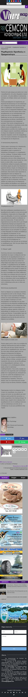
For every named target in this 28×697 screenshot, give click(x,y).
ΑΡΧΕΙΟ (23, 581)
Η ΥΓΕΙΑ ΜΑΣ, (6, 58)
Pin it (8, 442)
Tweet (8, 438)
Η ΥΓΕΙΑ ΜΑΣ (8, 47)
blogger (13, 477)
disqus (23, 477)
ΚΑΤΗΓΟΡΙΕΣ (14, 581)
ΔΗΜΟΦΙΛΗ (5, 581)
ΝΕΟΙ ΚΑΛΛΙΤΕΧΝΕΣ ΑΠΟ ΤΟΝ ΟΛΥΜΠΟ (17, 597)
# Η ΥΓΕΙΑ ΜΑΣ (9, 434)
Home (2, 47)
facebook (5, 477)
